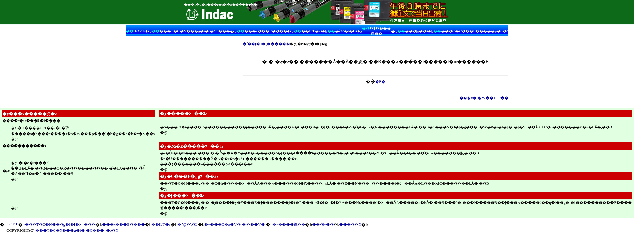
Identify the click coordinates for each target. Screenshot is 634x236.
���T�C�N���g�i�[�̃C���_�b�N (76, 230)
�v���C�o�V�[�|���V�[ (235, 224)
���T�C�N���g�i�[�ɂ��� (194, 31)
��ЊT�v (311, 31)
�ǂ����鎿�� (288, 224)
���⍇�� (416, 31)
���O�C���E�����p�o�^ (474, 31)
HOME (139, 31)
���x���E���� (265, 31)
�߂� (380, 81)
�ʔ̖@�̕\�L (345, 31)
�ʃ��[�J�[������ (266, 44)
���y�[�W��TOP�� (483, 98)
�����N (350, 224)
